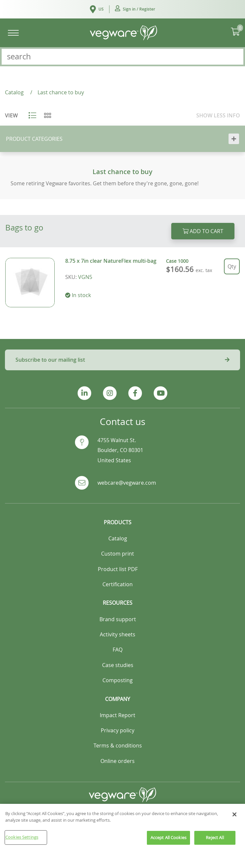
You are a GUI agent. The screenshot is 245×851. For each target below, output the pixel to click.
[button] (135, 9)
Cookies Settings (21, 841)
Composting (117, 680)
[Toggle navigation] (13, 33)
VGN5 (85, 277)
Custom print (117, 553)
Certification (117, 584)
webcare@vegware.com (126, 482)
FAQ (117, 649)
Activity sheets (117, 634)
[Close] (234, 818)
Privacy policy (117, 730)
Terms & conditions (118, 745)
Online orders (117, 761)
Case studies (117, 665)
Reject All (215, 841)
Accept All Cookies (168, 841)
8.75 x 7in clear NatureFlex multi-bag (110, 260)
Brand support (117, 619)
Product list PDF (118, 569)
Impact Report (117, 715)
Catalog (117, 538)
